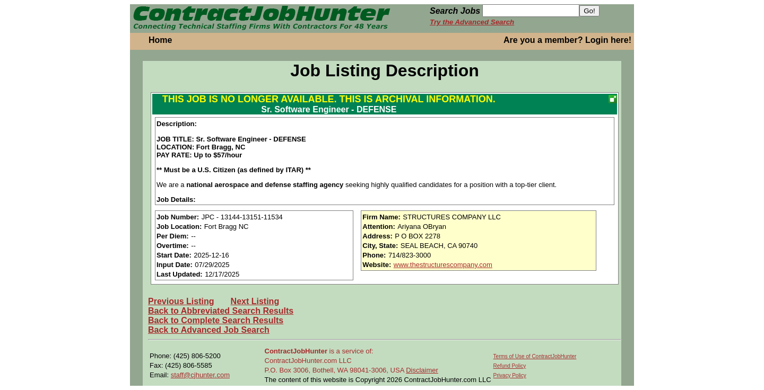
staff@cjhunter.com (200, 375)
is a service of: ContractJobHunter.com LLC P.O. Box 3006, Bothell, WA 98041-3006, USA (335, 360)
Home (160, 40)
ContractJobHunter (296, 351)
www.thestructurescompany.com (443, 265)
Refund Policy (509, 366)
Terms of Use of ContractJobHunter (535, 356)
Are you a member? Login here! (567, 40)
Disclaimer (422, 370)
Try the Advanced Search (472, 22)
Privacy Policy (509, 375)
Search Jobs (455, 10)
